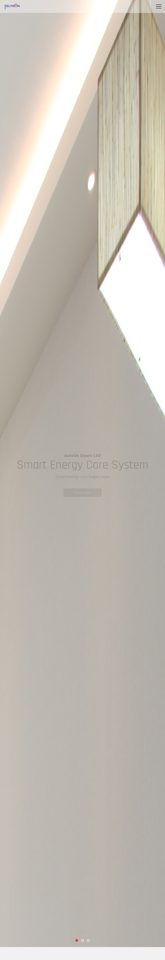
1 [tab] (76, 940)
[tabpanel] (82, 473)
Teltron (12, 6)
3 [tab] (88, 940)
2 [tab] (82, 940)
